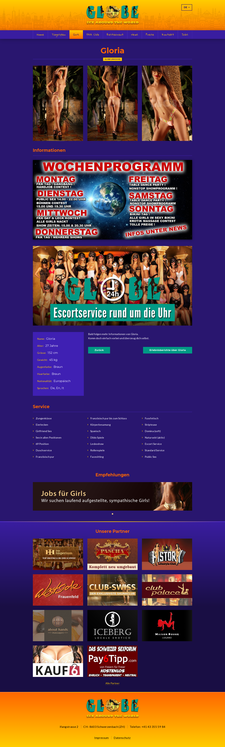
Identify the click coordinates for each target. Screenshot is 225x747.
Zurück (99, 350)
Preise (150, 35)
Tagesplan (58, 35)
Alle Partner (112, 683)
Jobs (185, 35)
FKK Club (93, 35)
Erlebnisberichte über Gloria (168, 350)
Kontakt (168, 35)
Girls (76, 34)
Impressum (101, 737)
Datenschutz (122, 737)
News (134, 35)
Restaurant (115, 35)
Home (40, 35)
